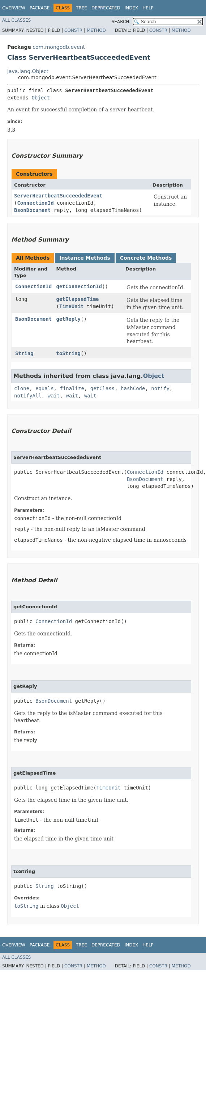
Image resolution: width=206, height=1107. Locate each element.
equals (44, 388)
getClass (102, 388)
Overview (13, 7)
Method (96, 30)
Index (131, 7)
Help (148, 7)
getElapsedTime (77, 299)
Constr (73, 30)
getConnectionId (79, 286)
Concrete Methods (146, 258)
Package (40, 7)
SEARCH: (121, 21)
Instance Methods (84, 258)
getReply (68, 319)
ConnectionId (35, 203)
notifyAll (28, 396)
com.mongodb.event (59, 47)
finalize (72, 388)
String (24, 353)
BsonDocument (32, 210)
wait (54, 396)
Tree (81, 7)
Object (40, 98)
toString (68, 353)
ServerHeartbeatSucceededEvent (58, 196)
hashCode (133, 388)
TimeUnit (71, 306)
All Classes (16, 20)
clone (21, 388)
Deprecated (105, 7)
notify (160, 388)
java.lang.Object (27, 71)
